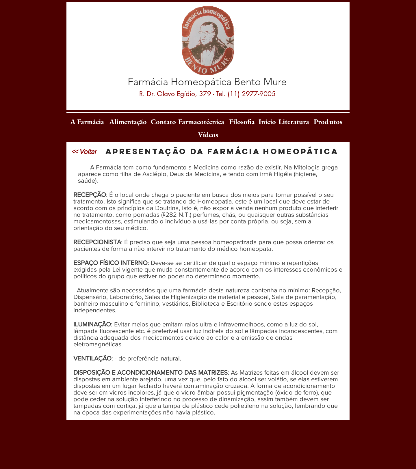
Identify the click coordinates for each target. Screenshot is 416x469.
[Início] (267, 121)
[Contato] (163, 121)
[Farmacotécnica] (201, 121)
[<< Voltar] (83, 151)
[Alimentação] (127, 121)
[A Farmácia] (86, 121)
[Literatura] (294, 121)
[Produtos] (328, 121)
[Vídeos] (208, 134)
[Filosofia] (242, 121)
